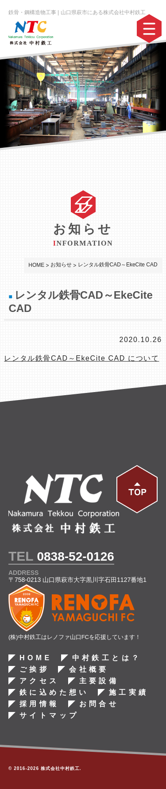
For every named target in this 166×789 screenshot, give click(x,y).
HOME (35, 658)
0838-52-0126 (75, 556)
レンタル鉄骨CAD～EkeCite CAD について (81, 358)
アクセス (39, 681)
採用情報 (39, 704)
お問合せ (99, 704)
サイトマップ (49, 715)
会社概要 (89, 669)
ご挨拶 (34, 669)
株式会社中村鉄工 (60, 768)
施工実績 (129, 692)
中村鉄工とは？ (106, 658)
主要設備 (99, 681)
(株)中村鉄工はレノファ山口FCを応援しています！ (74, 637)
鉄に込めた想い (54, 692)
